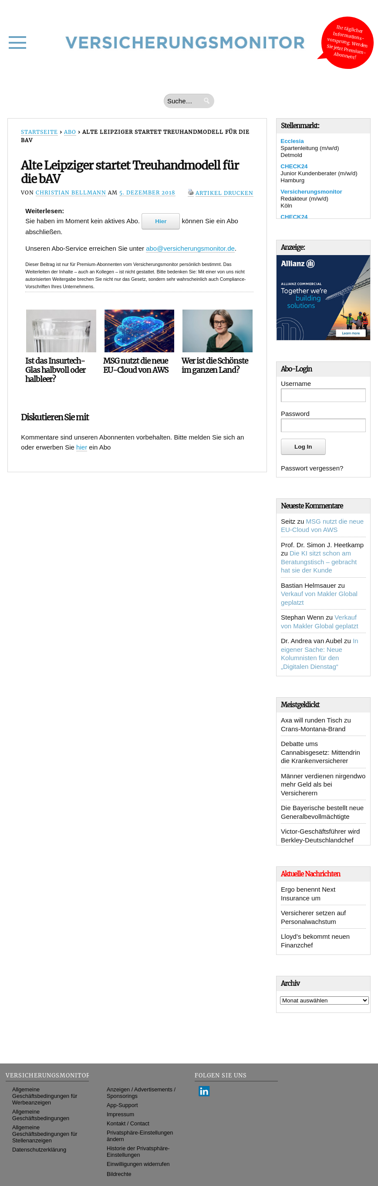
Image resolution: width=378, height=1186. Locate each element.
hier (81, 447)
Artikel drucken (224, 193)
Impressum (120, 1114)
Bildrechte (119, 1174)
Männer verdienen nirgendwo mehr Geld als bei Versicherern (323, 784)
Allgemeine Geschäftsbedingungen (40, 1114)
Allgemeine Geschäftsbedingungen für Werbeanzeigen (45, 1096)
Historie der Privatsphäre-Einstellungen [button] (138, 1151)
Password (295, 413)
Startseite (39, 132)
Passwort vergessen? (312, 468)
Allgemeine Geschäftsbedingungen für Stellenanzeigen (45, 1134)
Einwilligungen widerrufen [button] (138, 1164)
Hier (160, 221)
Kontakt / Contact (128, 1123)
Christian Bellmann (71, 192)
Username (296, 383)
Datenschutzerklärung (39, 1149)
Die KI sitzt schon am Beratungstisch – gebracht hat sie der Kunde (319, 561)
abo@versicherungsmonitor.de (190, 248)
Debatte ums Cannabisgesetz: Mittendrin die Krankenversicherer (320, 752)
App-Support (122, 1105)
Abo (70, 132)
